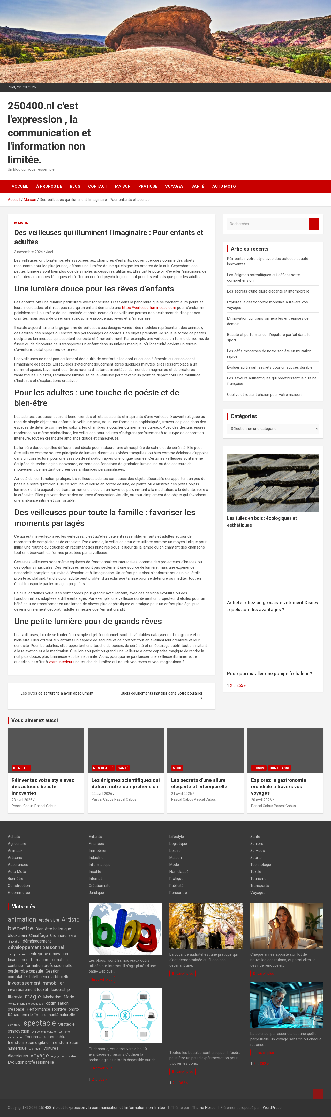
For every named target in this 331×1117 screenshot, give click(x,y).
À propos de (49, 186)
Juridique (96, 892)
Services (257, 850)
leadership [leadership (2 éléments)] (60, 989)
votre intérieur (60, 662)
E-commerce (19, 892)
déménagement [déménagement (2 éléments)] (37, 941)
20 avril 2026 (261, 800)
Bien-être (21, 768)
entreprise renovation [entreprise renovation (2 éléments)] (48, 953)
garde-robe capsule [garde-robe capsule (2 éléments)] (25, 971)
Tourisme (258, 878)
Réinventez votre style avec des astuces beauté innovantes (43, 786)
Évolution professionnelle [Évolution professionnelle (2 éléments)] (31, 1062)
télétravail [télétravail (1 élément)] (35, 1048)
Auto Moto (224, 186)
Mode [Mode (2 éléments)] (69, 997)
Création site (99, 885)
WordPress (272, 1107)
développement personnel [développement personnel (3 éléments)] (36, 947)
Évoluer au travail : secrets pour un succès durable (269, 367)
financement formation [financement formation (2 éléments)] (28, 959)
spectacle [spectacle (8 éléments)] (40, 1023)
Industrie (96, 857)
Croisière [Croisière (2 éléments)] (58, 935)
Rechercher (314, 224)
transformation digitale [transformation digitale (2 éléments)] (28, 1042)
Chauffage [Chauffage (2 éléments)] (38, 935)
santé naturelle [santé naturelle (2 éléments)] (62, 1014)
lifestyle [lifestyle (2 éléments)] (15, 997)
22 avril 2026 (102, 794)
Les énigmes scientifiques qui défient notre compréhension (126, 783)
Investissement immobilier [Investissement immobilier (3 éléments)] (36, 983)
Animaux (15, 850)
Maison (123, 186)
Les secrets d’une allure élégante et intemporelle (268, 291)
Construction (19, 885)
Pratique (147, 186)
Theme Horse (203, 1107)
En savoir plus (101, 979)
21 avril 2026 (181, 794)
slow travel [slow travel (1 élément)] (14, 1024)
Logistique (178, 843)
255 (240, 685)
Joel (49, 252)
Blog (75, 186)
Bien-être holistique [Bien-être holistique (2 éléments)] (53, 928)
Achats (14, 836)
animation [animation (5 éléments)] (22, 919)
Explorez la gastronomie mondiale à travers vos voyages (278, 786)
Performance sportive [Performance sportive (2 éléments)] (46, 1009)
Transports (259, 885)
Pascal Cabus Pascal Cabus (34, 806)
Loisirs (259, 768)
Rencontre (178, 892)
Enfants (95, 836)
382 (101, 1079)
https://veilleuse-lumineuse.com (149, 307)
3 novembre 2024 (28, 252)
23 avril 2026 (22, 800)
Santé (198, 186)
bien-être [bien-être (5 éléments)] (20, 928)
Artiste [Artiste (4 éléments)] (70, 919)
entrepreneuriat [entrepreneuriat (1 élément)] (17, 954)
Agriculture (17, 843)
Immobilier (98, 850)
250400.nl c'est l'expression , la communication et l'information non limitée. (49, 133)
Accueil (20, 186)
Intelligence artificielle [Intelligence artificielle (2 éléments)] (49, 976)
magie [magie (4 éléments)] (33, 996)
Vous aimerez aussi (34, 720)
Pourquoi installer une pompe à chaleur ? (269, 673)
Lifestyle (176, 836)
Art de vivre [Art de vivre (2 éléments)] (49, 920)
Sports (256, 857)
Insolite (95, 871)
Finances (96, 843)
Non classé (103, 768)
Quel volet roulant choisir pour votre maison (264, 394)
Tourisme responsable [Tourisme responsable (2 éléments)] (45, 1036)
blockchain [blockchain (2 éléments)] (17, 935)
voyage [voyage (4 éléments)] (40, 1055)
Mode (177, 768)
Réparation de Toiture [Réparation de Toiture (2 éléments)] (27, 1014)
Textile (255, 871)
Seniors (256, 843)
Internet (95, 878)
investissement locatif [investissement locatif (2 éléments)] (28, 989)
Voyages (174, 186)
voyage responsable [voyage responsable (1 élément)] (63, 1056)
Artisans (15, 857)
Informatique (100, 864)
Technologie (260, 864)
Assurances (18, 864)
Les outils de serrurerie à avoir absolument (57, 693)
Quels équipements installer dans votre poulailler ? (161, 696)
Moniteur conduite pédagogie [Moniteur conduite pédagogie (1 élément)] (26, 1003)
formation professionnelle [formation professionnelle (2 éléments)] (48, 965)
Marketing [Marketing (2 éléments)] (52, 997)
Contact (97, 186)
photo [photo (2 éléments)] (74, 1009)
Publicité (176, 885)
